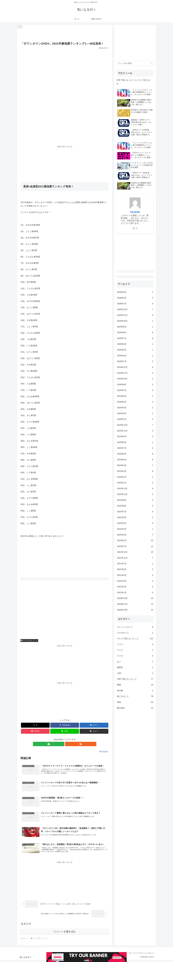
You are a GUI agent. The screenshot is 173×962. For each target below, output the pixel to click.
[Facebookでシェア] (64, 725)
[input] (135, 63)
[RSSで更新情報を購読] (67, 744)
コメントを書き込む (64, 933)
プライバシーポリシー (146, 955)
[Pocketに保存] (35, 731)
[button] (94, 731)
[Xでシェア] (35, 725)
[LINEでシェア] (64, 731)
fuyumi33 (135, 212)
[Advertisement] (65, 34)
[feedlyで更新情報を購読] (62, 744)
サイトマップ (131, 955)
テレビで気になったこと (29, 640)
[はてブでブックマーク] (94, 725)
